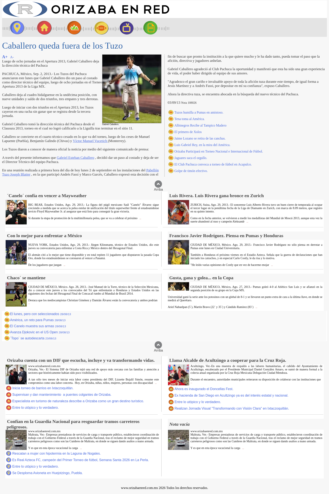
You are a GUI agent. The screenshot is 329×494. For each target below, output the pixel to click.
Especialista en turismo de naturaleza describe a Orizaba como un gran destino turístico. (78, 401)
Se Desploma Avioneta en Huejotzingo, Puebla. (47, 473)
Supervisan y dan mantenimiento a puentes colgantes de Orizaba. (61, 394)
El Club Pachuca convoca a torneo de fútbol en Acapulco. (213, 164)
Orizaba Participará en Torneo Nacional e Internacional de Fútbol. (218, 151)
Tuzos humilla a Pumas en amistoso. (198, 112)
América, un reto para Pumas (37, 320)
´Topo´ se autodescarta (33, 338)
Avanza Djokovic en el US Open (40, 332)
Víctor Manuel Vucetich (90, 141)
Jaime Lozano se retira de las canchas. (200, 138)
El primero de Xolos (188, 132)
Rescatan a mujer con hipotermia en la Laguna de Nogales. (56, 453)
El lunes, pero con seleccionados (40, 314)
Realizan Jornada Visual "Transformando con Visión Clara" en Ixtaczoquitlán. (232, 408)
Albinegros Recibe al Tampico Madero (200, 125)
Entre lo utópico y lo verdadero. (35, 407)
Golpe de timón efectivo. (191, 171)
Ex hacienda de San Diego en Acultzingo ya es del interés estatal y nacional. (232, 395)
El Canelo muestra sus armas (38, 326)
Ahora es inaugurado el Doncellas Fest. (204, 389)
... (140, 218)
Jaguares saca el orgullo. (190, 158)
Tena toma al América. (189, 119)
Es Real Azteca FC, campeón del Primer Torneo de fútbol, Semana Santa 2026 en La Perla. (80, 460)
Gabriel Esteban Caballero (75, 158)
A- (12, 57)
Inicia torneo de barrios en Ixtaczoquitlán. (42, 388)
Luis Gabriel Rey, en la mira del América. (202, 145)
